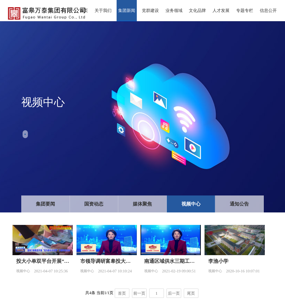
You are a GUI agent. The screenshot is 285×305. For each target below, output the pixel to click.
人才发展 (220, 10)
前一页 (139, 293)
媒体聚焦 (142, 204)
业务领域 (173, 10)
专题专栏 (244, 10)
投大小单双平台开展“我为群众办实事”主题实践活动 (42, 261)
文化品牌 (197, 10)
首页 (83, 10)
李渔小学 (218, 261)
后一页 (174, 293)
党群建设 (150, 10)
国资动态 (93, 204)
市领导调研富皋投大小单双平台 (106, 261)
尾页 (191, 293)
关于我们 (103, 10)
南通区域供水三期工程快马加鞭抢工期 (170, 261)
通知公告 (239, 204)
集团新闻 (126, 10)
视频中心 (191, 204)
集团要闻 (45, 204)
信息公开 (268, 10)
